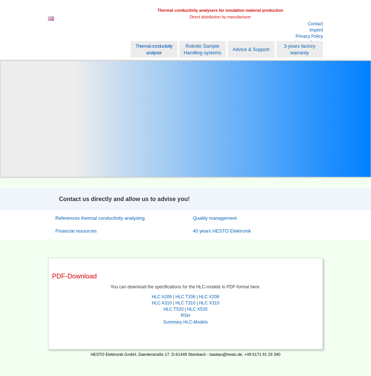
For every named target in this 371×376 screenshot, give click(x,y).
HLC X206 (209, 296)
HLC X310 (209, 303)
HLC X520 (197, 309)
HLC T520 (173, 309)
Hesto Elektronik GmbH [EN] (94, 21)
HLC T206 (185, 296)
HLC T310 (185, 303)
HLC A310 (162, 303)
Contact (315, 23)
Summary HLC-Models (185, 322)
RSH (185, 315)
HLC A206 (162, 296)
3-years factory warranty (299, 49)
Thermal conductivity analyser (153, 49)
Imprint (316, 30)
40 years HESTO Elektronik (222, 231)
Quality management (215, 218)
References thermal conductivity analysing (100, 218)
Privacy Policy (309, 36)
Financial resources (76, 231)
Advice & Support (251, 49)
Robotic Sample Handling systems (202, 49)
